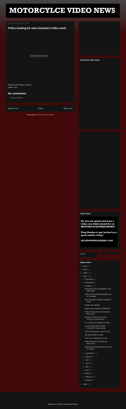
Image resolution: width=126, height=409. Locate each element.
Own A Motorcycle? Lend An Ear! (97, 331)
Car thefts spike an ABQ (94, 335)
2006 (85, 384)
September (89, 353)
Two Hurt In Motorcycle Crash (96, 338)
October (88, 286)
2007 (85, 276)
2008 (85, 273)
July (87, 360)
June (87, 363)
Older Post (68, 108)
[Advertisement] (98, 37)
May (87, 367)
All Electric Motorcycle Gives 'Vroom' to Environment (96, 318)
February (89, 377)
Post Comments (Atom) (45, 115)
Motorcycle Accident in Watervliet (97, 308)
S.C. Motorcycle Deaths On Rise (97, 323)
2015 (85, 266)
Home (40, 108)
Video (16, 87)
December (89, 279)
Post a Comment (17, 98)
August (88, 357)
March (87, 373)
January (88, 380)
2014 (85, 269)
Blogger (75, 404)
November (89, 283)
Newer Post (13, 108)
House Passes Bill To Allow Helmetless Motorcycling (95, 327)
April (87, 370)
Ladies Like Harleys (92, 305)
